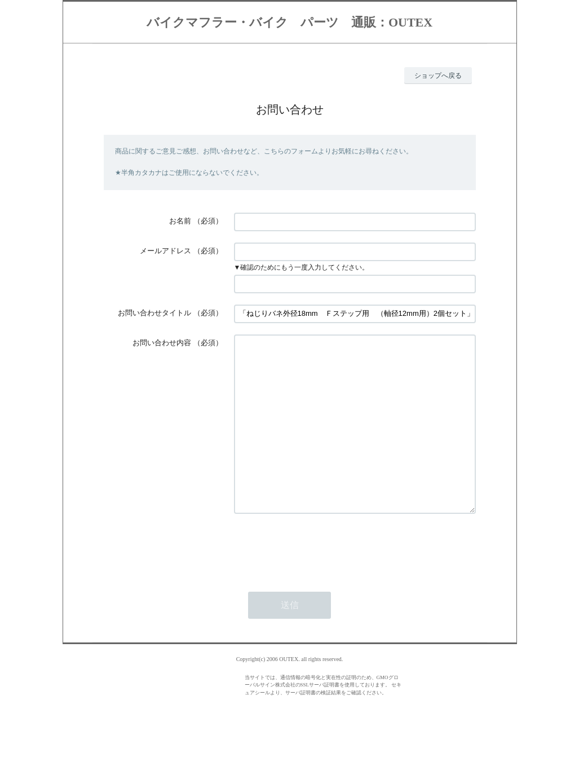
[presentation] (319, 581)
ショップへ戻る (438, 76)
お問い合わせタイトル (154, 313)
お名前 (180, 221)
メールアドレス (165, 250)
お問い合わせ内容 (161, 342)
